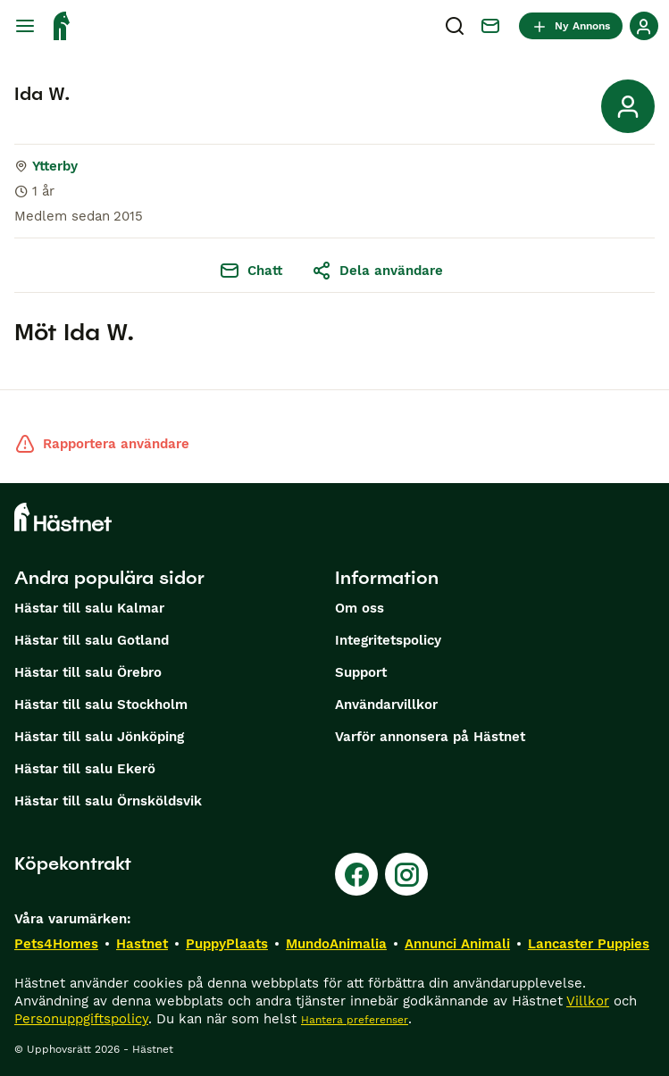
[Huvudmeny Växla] (25, 26)
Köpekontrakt (72, 863)
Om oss (359, 608)
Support (361, 672)
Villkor (587, 1001)
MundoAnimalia (336, 944)
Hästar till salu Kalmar (89, 608)
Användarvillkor (386, 704)
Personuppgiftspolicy (81, 1019)
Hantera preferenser (354, 1019)
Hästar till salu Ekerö (84, 769)
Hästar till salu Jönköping (99, 737)
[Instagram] (406, 874)
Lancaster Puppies (588, 944)
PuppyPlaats (227, 944)
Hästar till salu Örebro (88, 672)
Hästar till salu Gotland (91, 640)
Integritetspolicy (388, 640)
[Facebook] (356, 874)
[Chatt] (490, 26)
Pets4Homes (56, 944)
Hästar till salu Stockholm (101, 704)
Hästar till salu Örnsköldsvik (108, 801)
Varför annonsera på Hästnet (430, 737)
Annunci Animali (457, 944)
